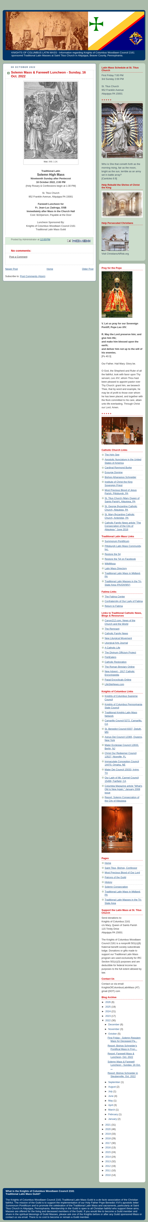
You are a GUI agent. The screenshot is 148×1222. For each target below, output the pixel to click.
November (114, 1029)
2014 (108, 1156)
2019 (108, 1134)
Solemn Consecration (116, 887)
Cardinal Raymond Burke (118, 467)
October (113, 1033)
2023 (108, 1016)
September (114, 1082)
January (113, 1119)
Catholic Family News (116, 633)
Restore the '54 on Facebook (120, 559)
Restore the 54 (113, 554)
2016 (108, 1147)
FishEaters (110, 657)
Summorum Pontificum (117, 541)
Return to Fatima (114, 606)
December (114, 1024)
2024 (108, 1011)
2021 (108, 1124)
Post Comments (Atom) (32, 276)
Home (50, 269)
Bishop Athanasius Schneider (120, 477)
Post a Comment (18, 257)
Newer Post (11, 269)
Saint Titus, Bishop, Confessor (121, 868)
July (110, 1091)
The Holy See (112, 454)
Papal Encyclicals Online (118, 679)
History (108, 882)
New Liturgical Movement (118, 638)
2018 (108, 1138)
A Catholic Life (112, 647)
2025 (108, 1006)
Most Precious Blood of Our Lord (122, 872)
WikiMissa (110, 563)
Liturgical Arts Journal (116, 643)
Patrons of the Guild (115, 877)
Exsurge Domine (114, 472)
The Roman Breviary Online (120, 666)
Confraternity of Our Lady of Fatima (124, 601)
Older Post (87, 269)
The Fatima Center (115, 596)
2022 (108, 1020)
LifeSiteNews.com (114, 684)
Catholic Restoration (116, 662)
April (111, 1105)
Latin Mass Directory (116, 568)
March (112, 1109)
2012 (108, 1166)
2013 (108, 1161)
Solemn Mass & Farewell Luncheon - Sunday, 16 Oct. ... (124, 1065)
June (111, 1096)
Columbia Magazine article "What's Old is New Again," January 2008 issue (123, 789)
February (113, 1114)
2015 (108, 1152)
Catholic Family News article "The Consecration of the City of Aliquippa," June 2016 (123, 526)
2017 (108, 1143)
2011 (108, 1170)
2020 (108, 1129)
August (112, 1086)
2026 (108, 1002)
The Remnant (112, 628)
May (111, 1100)
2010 (108, 1175)
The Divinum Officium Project (120, 652)
